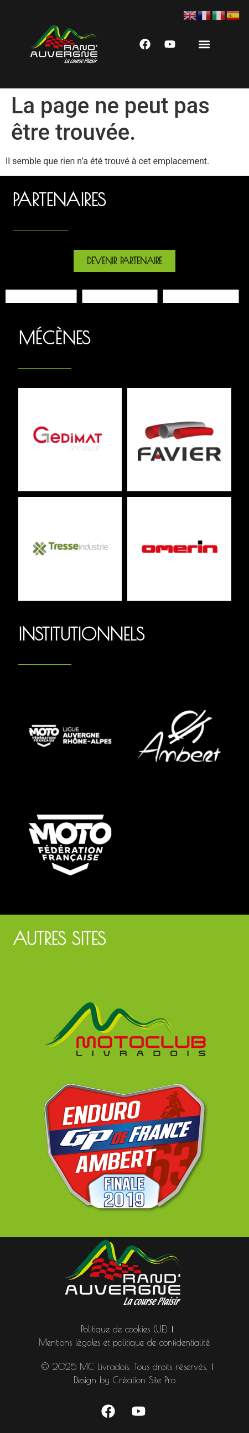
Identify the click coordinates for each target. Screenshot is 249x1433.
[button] (204, 44)
